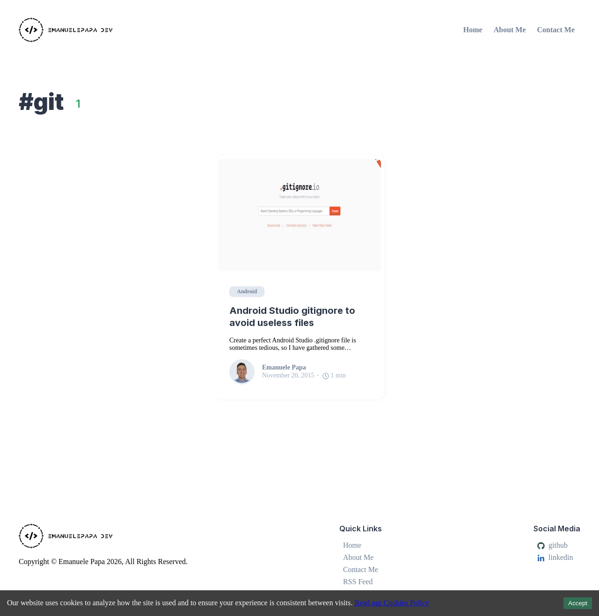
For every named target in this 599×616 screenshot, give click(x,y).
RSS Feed (358, 582)
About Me (510, 30)
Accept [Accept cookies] (577, 603)
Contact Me (556, 30)
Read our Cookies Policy (391, 603)
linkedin (555, 557)
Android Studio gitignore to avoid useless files (292, 317)
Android (247, 291)
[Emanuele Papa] (110, 30)
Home (472, 30)
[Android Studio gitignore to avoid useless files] (299, 215)
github (552, 545)
